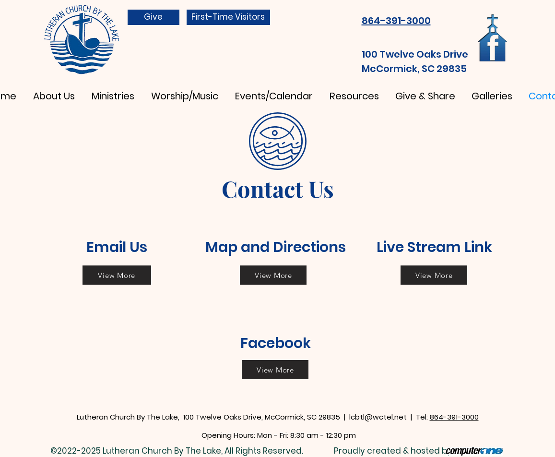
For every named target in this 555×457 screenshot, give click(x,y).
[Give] (153, 17)
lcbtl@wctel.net (378, 417)
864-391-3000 (454, 417)
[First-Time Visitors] (228, 17)
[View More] (117, 275)
